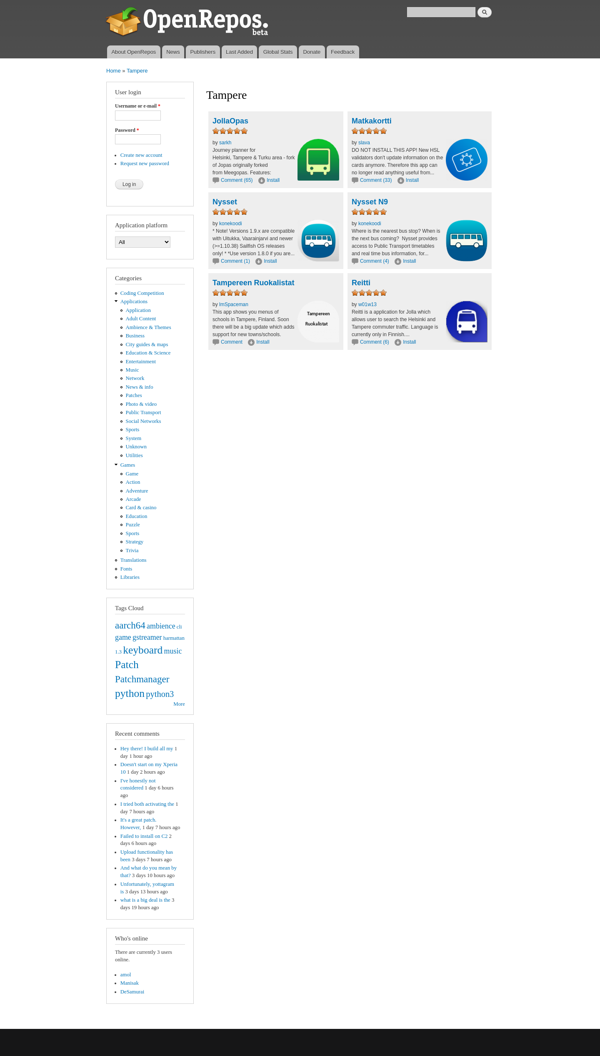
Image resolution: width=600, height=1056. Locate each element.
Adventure (137, 491)
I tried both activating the (147, 804)
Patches (134, 395)
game (123, 637)
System (134, 438)
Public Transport (143, 412)
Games (127, 465)
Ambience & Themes (148, 327)
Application (138, 310)
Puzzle (133, 525)
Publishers (202, 52)
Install (273, 180)
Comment (232, 342)
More (179, 704)
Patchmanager (142, 679)
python (130, 693)
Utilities (134, 455)
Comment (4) (374, 261)
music (173, 651)
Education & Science (148, 353)
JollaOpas (230, 121)
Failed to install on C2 (144, 836)
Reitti (361, 283)
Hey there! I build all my (146, 749)
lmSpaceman (233, 304)
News (173, 52)
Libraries (130, 577)
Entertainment (141, 362)
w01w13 (367, 304)
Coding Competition (142, 293)
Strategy (135, 542)
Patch (127, 665)
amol (125, 975)
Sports (133, 429)
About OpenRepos (133, 52)
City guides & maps (147, 344)
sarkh (225, 143)
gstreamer (147, 637)
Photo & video (141, 404)
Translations (133, 560)
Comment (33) (376, 180)
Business (135, 336)
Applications (134, 301)
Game (132, 474)
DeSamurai (132, 992)
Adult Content (141, 319)
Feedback (343, 52)
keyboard (142, 650)
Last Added (239, 52)
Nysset (224, 202)
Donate (311, 52)
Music (132, 370)
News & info (139, 387)
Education (137, 516)
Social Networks (143, 421)
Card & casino (141, 507)
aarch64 (130, 625)
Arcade (133, 499)
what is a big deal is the (145, 900)
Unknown (136, 447)
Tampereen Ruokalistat (253, 283)
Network (135, 378)
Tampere (137, 71)
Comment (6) (374, 342)
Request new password (144, 163)
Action (133, 482)
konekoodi (230, 223)
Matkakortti (372, 121)
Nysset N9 (370, 202)
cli (179, 627)
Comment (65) (237, 180)
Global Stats (278, 52)
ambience (161, 626)
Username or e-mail (137, 106)
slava (364, 143)
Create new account (141, 155)
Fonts (126, 569)
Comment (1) (235, 261)
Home (113, 71)
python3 (160, 694)
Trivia (132, 550)
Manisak (129, 983)
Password (127, 130)
